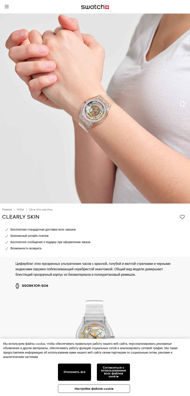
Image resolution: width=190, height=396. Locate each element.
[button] (6, 6)
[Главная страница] (95, 6)
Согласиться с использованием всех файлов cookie (113, 372)
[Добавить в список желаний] (182, 216)
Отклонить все (74, 372)
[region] (95, 367)
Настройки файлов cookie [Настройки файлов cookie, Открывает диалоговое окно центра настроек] (94, 388)
